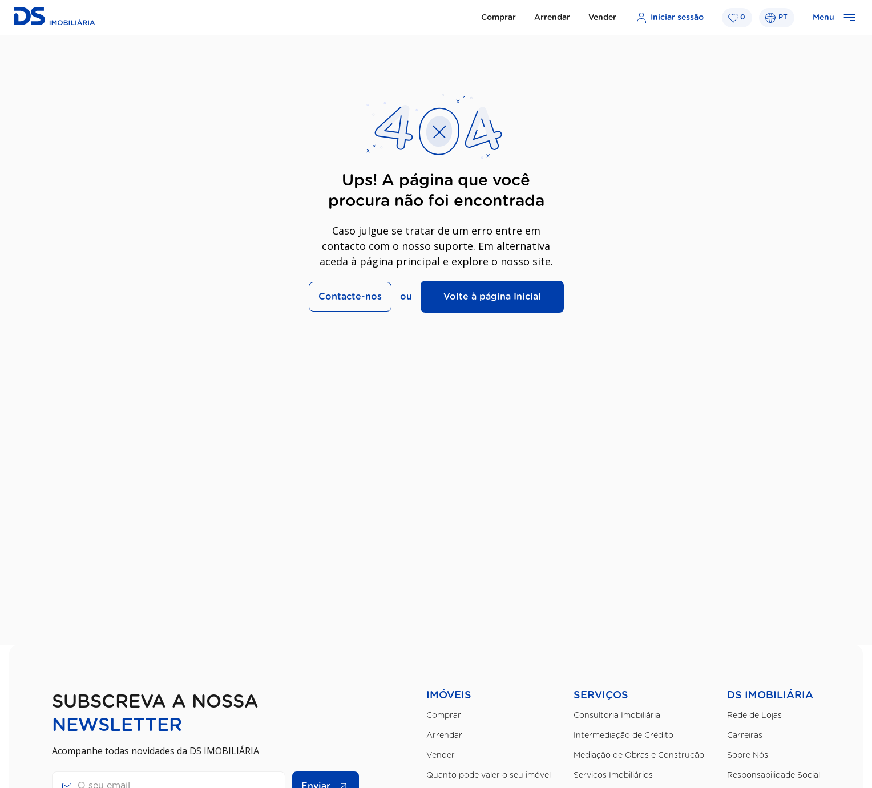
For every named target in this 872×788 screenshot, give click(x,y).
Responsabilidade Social (773, 775)
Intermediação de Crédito (623, 735)
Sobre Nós (747, 755)
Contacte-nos (350, 296)
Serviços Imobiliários (613, 775)
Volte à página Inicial (492, 296)
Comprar (498, 18)
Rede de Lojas (754, 716)
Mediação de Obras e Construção (639, 755)
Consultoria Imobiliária (617, 716)
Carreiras (744, 735)
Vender (602, 18)
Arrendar (552, 18)
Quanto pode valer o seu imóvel (488, 775)
